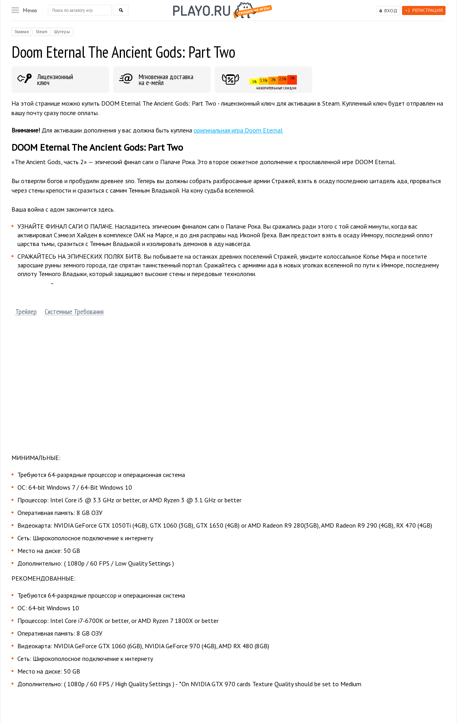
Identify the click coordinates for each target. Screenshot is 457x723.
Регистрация (424, 10)
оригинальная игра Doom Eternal (238, 130)
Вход (390, 10)
